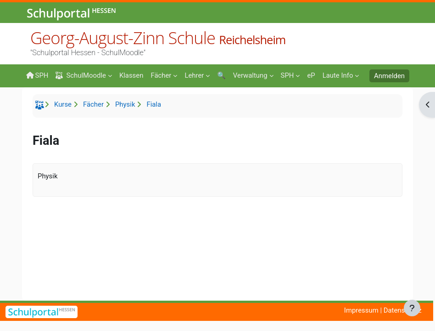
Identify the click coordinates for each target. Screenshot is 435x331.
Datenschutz (403, 310)
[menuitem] (131, 75)
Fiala (153, 104)
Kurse (63, 104)
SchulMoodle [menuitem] (81, 75)
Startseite (41, 106)
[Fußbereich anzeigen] (412, 308)
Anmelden (389, 76)
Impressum (361, 310)
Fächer (93, 104)
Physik (125, 104)
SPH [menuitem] (37, 75)
